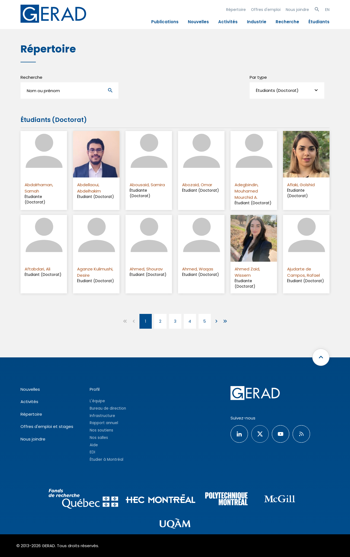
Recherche (287, 22)
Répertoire (236, 9)
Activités (228, 22)
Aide (94, 445)
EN (327, 9)
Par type (258, 77)
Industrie (256, 22)
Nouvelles (198, 22)
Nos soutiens (101, 430)
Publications (165, 22)
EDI (92, 452)
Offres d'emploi (266, 9)
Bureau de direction (108, 408)
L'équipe (97, 401)
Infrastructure (102, 415)
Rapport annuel (104, 422)
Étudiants (318, 22)
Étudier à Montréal (106, 459)
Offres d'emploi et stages (47, 426)
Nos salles (99, 437)
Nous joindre (297, 9)
